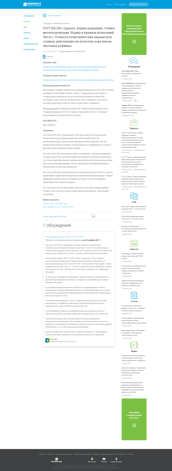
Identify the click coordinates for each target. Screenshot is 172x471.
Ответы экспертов (30, 44)
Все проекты (52, 15)
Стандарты (47, 23)
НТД (25, 27)
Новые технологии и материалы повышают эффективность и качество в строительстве (133, 283)
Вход (109, 4)
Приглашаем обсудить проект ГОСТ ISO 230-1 (64, 237)
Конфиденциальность (64, 454)
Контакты (50, 454)
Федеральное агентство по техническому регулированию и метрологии (78, 80)
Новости (26, 33)
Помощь (131, 454)
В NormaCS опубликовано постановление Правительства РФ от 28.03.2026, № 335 (134, 228)
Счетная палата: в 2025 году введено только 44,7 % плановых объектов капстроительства (133, 308)
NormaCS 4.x (121, 454)
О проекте (42, 454)
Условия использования (82, 454)
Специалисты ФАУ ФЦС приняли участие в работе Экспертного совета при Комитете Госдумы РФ (133, 358)
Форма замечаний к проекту (55, 216)
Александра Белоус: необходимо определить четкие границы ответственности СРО (133, 333)
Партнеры (95, 454)
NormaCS (54, 339)
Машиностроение (61, 23)
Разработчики (29, 49)
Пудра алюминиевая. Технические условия (131, 73)
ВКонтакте (92, 460)
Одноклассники (116, 460)
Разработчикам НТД (108, 454)
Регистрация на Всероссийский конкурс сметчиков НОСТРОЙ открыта (133, 256)
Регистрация (120, 4)
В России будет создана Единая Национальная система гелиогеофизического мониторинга (134, 320)
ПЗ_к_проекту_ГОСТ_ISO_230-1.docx (58, 207)
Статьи (26, 38)
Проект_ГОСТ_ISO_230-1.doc (55, 203)
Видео (134, 351)
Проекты (26, 21)
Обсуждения (28, 16)
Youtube (104, 460)
